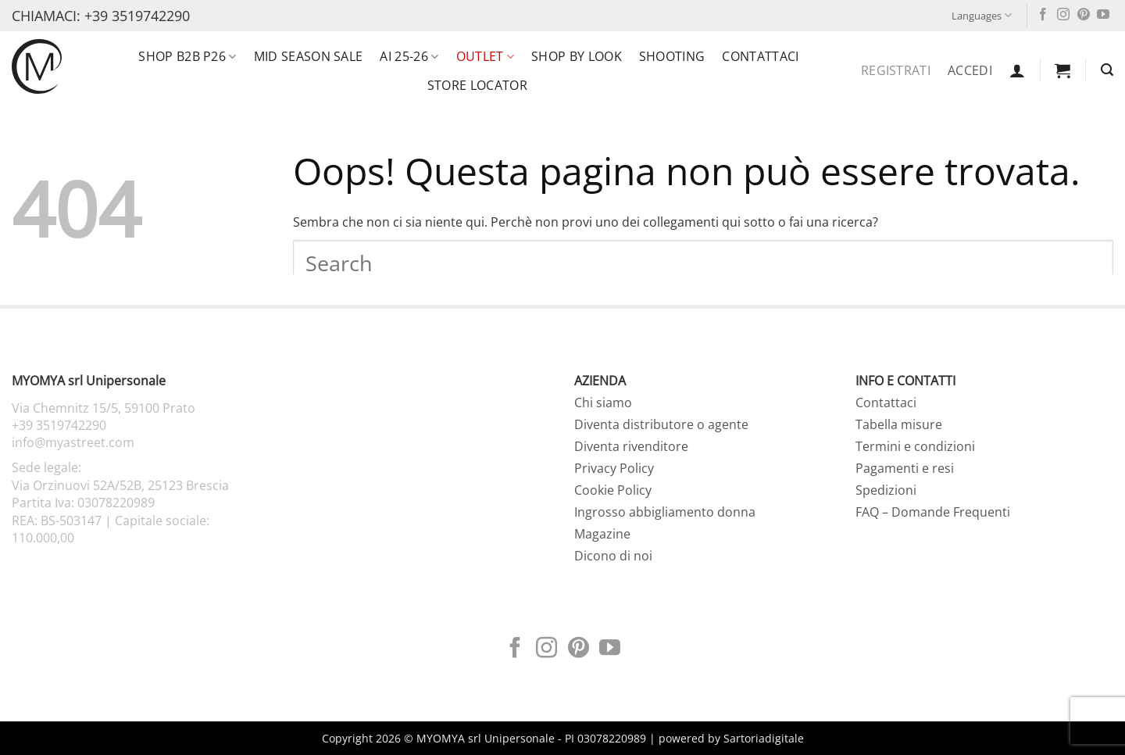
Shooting (672, 56)
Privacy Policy (614, 468)
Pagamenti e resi (904, 468)
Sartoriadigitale (763, 738)
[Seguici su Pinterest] (1083, 15)
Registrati (895, 70)
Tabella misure (898, 424)
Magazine (602, 533)
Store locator (477, 85)
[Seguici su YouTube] (1103, 15)
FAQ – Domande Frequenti (932, 512)
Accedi (970, 70)
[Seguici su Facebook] (1043, 15)
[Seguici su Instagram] (1063, 15)
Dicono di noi (613, 555)
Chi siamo (603, 402)
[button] (1017, 70)
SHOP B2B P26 (187, 56)
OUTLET (485, 56)
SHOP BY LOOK (576, 56)
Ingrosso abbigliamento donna (664, 512)
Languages (982, 15)
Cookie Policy (613, 490)
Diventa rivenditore (631, 446)
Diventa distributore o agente (661, 424)
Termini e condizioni (915, 446)
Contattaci (760, 56)
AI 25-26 (409, 56)
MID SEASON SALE (308, 56)
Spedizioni (885, 490)
